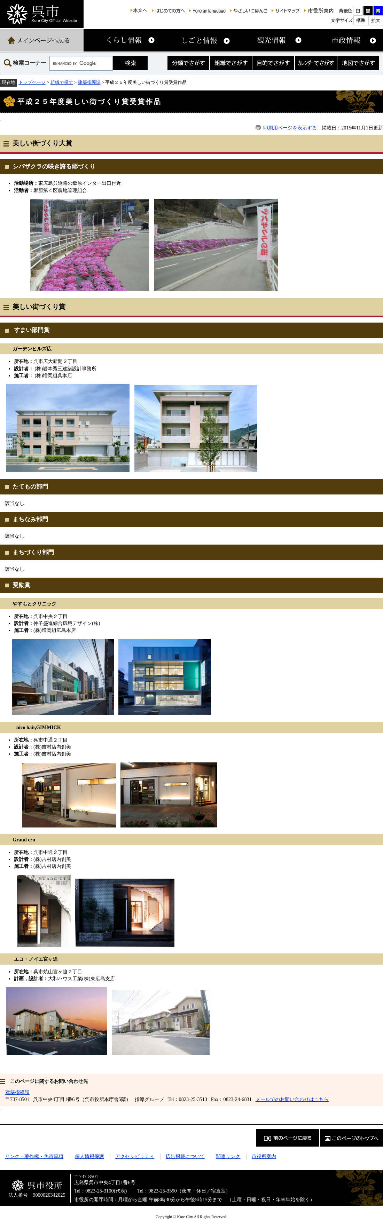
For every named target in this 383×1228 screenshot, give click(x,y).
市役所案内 (264, 1156)
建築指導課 (89, 82)
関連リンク (228, 1156)
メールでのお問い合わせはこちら (292, 1099)
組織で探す (61, 82)
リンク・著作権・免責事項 (34, 1156)
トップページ (32, 82)
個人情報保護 (89, 1156)
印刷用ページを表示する (290, 127)
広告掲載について (185, 1156)
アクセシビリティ (134, 1156)
